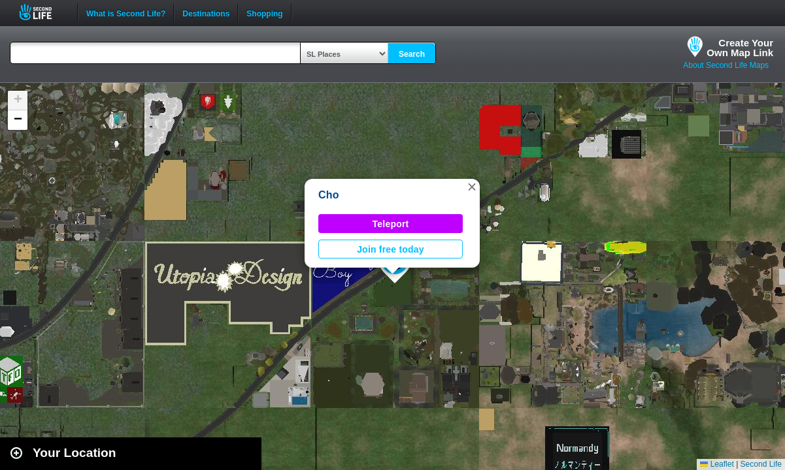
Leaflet (716, 464)
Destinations (205, 12)
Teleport (391, 224)
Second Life (42, 12)
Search (412, 54)
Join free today (390, 249)
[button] (472, 187)
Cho (328, 194)
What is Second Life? (125, 12)
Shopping (264, 12)
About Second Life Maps (726, 65)
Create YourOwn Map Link (740, 47)
